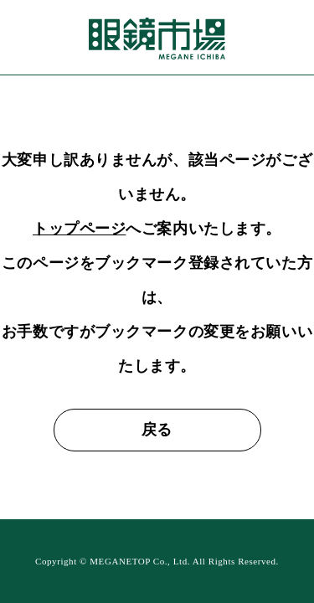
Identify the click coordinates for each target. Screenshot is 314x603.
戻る (157, 429)
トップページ (79, 228)
